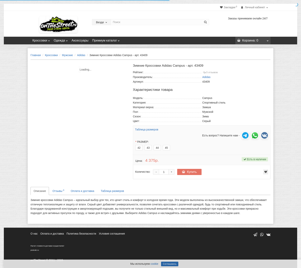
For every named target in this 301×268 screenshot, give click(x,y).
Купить (189, 171)
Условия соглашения (112, 233)
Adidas (81, 55)
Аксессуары (80, 40)
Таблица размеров (146, 129)
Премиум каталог (106, 39)
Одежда (61, 39)
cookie (154, 263)
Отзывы (58, 190)
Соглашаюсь (170, 264)
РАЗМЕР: (143, 141)
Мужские (67, 55)
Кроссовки (41, 39)
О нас (34, 233)
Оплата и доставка (82, 190)
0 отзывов (210, 72)
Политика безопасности (81, 233)
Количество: (142, 171)
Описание (40, 190)
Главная (36, 55)
